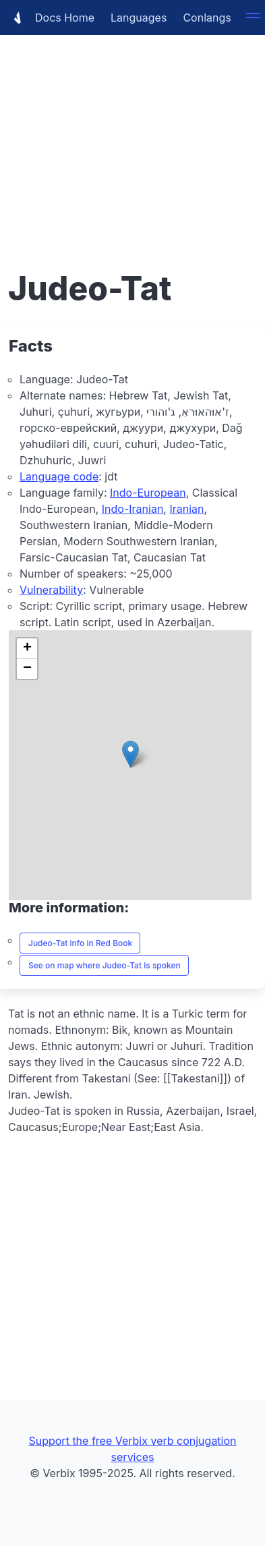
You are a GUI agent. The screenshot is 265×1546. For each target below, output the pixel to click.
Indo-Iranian (133, 509)
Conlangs (207, 17)
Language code (59, 476)
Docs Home (51, 17)
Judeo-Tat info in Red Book (80, 943)
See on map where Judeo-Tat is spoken (104, 965)
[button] (130, 754)
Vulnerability (51, 590)
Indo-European (148, 492)
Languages (139, 17)
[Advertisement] (132, 132)
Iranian (186, 509)
